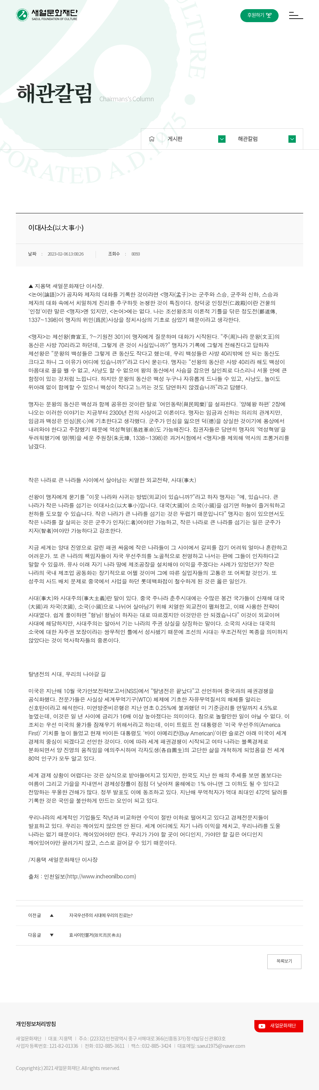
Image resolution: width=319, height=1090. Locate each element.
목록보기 (284, 961)
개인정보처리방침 (36, 1024)
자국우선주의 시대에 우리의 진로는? (100, 915)
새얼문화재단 (283, 1026)
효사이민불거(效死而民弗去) (95, 935)
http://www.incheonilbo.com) (101, 876)
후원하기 (256, 15)
